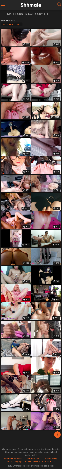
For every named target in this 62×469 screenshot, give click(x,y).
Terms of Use (33, 459)
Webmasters (34, 461)
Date (19, 24)
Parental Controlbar (13, 459)
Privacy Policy (51, 459)
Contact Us (50, 461)
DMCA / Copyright (15, 461)
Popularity (8, 24)
